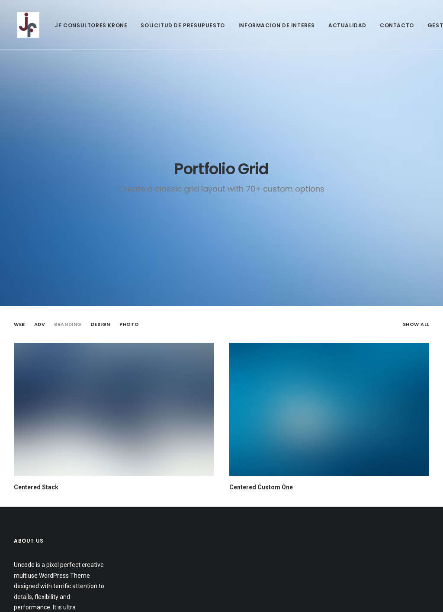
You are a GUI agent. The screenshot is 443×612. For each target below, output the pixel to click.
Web (19, 324)
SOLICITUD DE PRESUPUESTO (179, 25)
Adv (39, 324)
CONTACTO (393, 25)
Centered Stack (36, 487)
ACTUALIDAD (344, 25)
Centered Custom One (261, 487)
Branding (67, 324)
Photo (129, 324)
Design (100, 324)
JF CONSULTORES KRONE (87, 25)
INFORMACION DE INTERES (273, 25)
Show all (416, 324)
